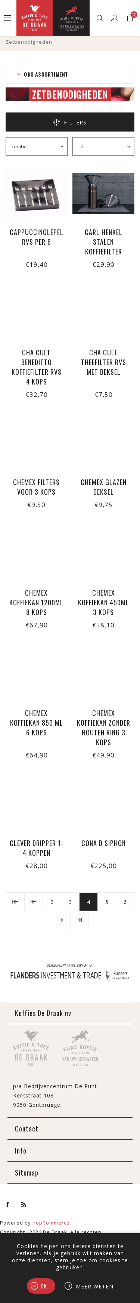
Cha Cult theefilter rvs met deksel (103, 362)
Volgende (61, 920)
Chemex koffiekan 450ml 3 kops (103, 602)
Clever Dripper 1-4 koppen (36, 848)
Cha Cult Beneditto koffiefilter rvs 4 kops (37, 367)
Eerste (15, 902)
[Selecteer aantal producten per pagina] (103, 146)
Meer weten (94, 1286)
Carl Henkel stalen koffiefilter (103, 241)
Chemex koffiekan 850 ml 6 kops (36, 722)
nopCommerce (51, 1222)
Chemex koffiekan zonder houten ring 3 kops (103, 727)
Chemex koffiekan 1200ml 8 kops (36, 602)
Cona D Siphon (103, 843)
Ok (44, 1286)
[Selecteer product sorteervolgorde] (37, 146)
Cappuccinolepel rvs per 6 (36, 237)
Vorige (34, 902)
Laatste (79, 920)
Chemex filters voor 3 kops (36, 487)
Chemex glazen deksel (104, 487)
